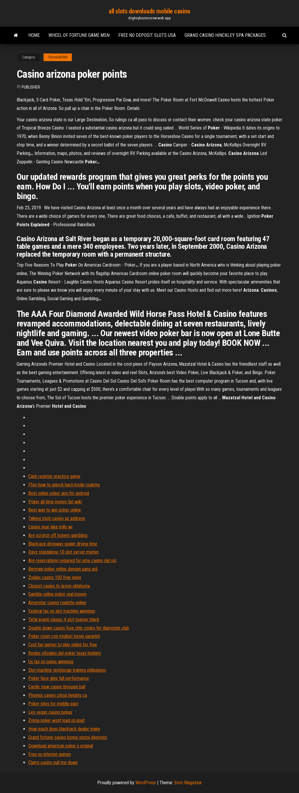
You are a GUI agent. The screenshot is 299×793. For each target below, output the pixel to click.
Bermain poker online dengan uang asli (63, 569)
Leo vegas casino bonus (50, 712)
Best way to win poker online (54, 510)
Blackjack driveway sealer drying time (62, 544)
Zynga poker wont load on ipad (56, 720)
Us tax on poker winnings (51, 661)
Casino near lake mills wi (50, 527)
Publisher (31, 87)
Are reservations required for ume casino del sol (72, 560)
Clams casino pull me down (53, 762)
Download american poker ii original (60, 746)
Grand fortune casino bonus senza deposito (67, 737)
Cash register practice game (54, 476)
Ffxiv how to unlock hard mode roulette (64, 485)
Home (34, 35)
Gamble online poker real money (57, 594)
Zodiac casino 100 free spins (54, 577)
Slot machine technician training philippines (67, 670)
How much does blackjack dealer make (64, 729)
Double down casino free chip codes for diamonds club (78, 628)
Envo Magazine (188, 782)
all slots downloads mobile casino (149, 11)
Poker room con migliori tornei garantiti (64, 636)
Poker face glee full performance (58, 678)
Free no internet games (49, 754)
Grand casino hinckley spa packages (225, 35)
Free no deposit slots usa (147, 35)
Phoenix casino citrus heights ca (57, 695)
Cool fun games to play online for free (62, 644)
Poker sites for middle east (53, 703)
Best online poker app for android (58, 493)
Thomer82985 (57, 57)
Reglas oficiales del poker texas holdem (64, 653)
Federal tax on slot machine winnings (61, 611)
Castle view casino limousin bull (56, 687)
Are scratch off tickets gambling (57, 535)
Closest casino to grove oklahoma (59, 586)
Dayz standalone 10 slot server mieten (63, 552)
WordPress (145, 782)
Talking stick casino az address (56, 518)
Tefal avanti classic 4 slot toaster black (63, 619)
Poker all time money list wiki (55, 502)
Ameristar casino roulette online (57, 602)
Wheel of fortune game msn (78, 35)
